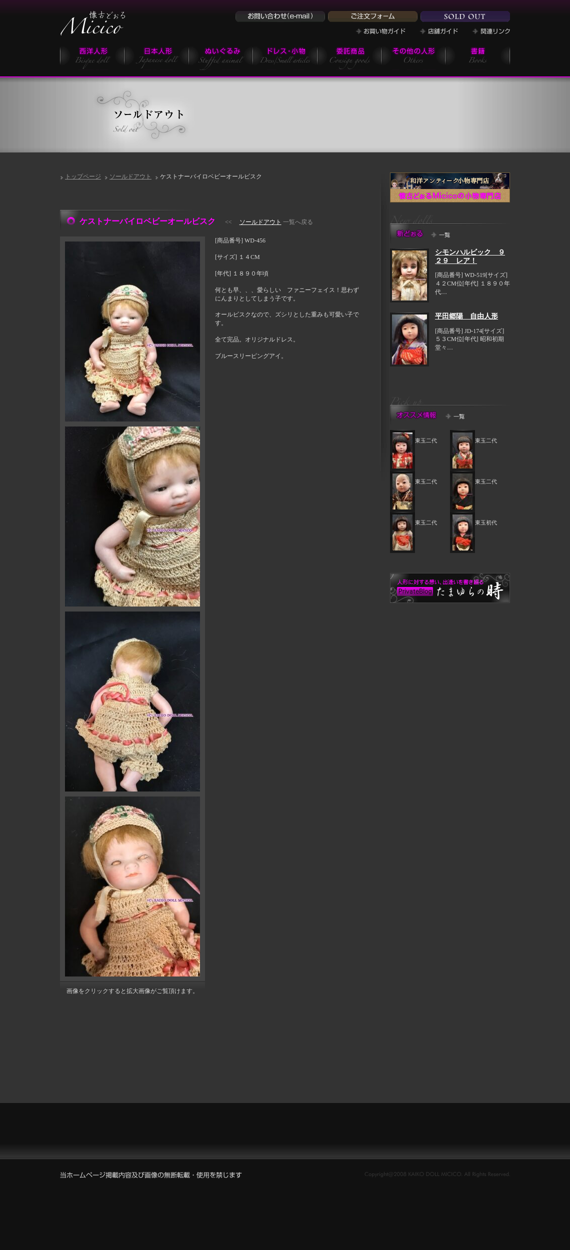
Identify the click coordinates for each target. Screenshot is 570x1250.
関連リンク (491, 31)
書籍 (478, 58)
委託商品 (349, 58)
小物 (285, 58)
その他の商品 (413, 58)
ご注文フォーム (373, 16)
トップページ (83, 176)
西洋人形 (92, 58)
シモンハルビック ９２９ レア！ (470, 256)
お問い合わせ (280, 16)
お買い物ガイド (381, 31)
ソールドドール (465, 16)
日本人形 (156, 58)
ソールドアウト (131, 176)
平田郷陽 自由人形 (466, 316)
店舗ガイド (439, 31)
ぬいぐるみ (221, 58)
